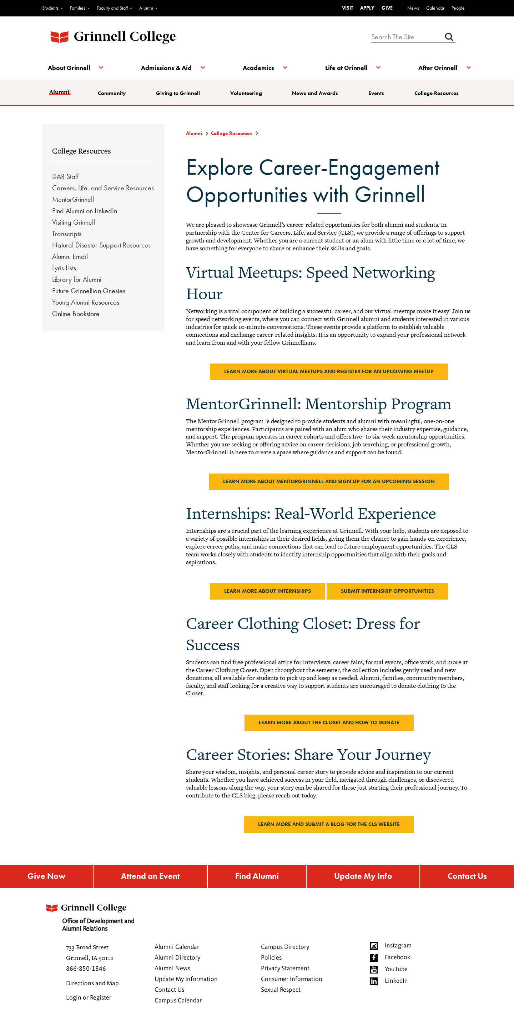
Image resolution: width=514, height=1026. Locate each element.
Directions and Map (92, 984)
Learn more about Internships (267, 591)
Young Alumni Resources (85, 302)
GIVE (387, 8)
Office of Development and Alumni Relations (93, 917)
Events (376, 93)
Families (77, 8)
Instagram (398, 947)
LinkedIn (396, 982)
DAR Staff (65, 176)
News (413, 8)
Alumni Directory (177, 959)
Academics (258, 68)
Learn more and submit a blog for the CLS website (329, 824)
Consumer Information (291, 980)
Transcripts (66, 233)
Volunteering (246, 93)
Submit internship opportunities (387, 591)
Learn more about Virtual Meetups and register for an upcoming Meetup (329, 371)
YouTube (396, 970)
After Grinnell (436, 68)
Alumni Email (70, 256)
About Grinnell (70, 68)
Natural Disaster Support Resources (101, 245)
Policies (271, 959)
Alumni (146, 8)
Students (50, 8)
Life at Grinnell (345, 68)
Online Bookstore (76, 313)
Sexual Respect (281, 991)
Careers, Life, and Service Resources (103, 187)
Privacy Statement (285, 969)
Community (113, 93)
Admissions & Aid (167, 68)
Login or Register (88, 999)
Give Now (46, 876)
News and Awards (315, 93)
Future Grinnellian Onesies (88, 290)
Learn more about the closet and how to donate (329, 722)
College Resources (435, 93)
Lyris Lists (64, 267)
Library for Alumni (76, 279)
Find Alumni (256, 876)
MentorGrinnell (73, 199)
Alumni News (172, 969)
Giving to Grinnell (179, 93)
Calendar (435, 8)
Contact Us (467, 876)
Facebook (397, 958)
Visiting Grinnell (73, 222)
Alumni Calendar (177, 948)
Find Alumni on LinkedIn (84, 210)
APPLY (367, 8)
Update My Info (363, 876)
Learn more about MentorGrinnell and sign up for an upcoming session (329, 481)
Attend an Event (149, 876)
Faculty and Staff (112, 8)
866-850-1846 (86, 970)
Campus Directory (285, 948)
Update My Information (186, 980)
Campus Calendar (178, 1002)
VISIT (347, 8)
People (458, 8)
